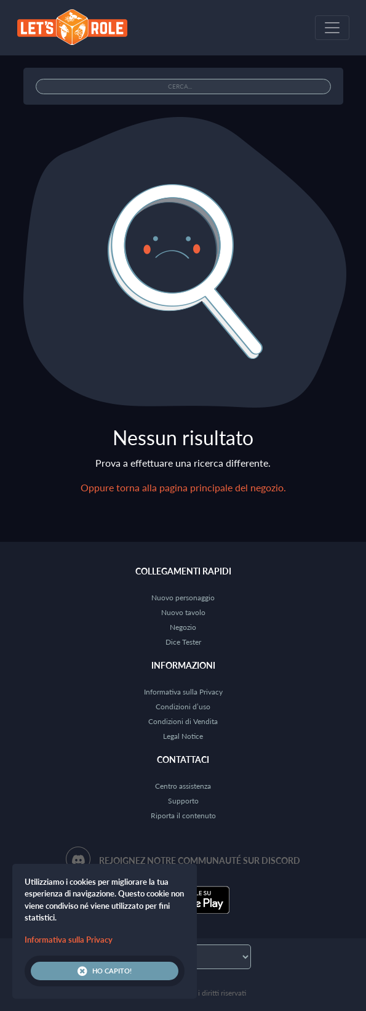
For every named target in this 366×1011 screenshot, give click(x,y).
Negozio (183, 627)
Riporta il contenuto (183, 815)
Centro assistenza (183, 786)
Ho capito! (105, 971)
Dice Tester (183, 641)
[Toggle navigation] (332, 27)
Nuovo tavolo (183, 612)
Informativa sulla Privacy (183, 691)
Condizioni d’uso (183, 706)
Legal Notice (183, 736)
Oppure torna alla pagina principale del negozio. (183, 487)
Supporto (183, 800)
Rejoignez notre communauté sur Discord (199, 860)
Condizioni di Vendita (183, 721)
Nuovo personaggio (183, 597)
